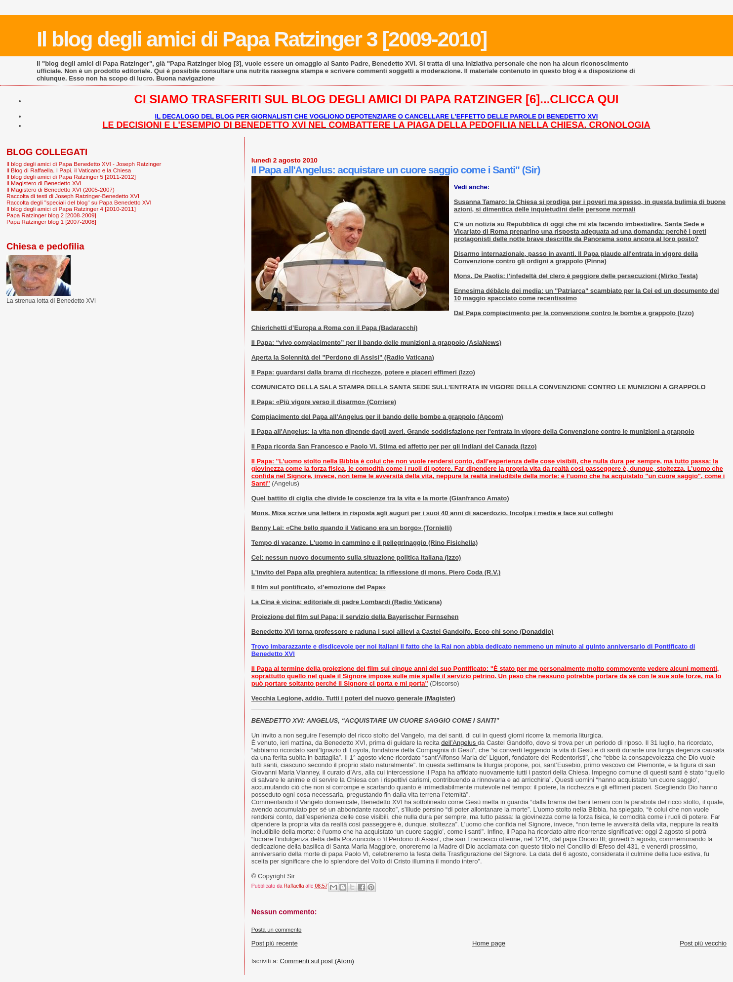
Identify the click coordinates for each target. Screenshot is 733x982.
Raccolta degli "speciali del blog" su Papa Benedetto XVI (79, 202)
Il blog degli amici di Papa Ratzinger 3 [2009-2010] (262, 39)
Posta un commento (276, 930)
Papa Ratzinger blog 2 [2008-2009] (51, 215)
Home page (488, 943)
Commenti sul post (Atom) (317, 961)
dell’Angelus (459, 742)
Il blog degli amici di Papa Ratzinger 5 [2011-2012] (71, 176)
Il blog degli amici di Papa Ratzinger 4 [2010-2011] (71, 208)
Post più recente (274, 943)
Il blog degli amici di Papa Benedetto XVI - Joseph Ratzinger (83, 164)
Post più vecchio (703, 943)
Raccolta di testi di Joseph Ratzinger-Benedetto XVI (72, 196)
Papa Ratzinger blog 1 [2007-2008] (51, 221)
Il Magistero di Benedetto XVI (43, 183)
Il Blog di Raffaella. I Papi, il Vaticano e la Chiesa (68, 170)
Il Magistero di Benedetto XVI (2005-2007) (60, 189)
